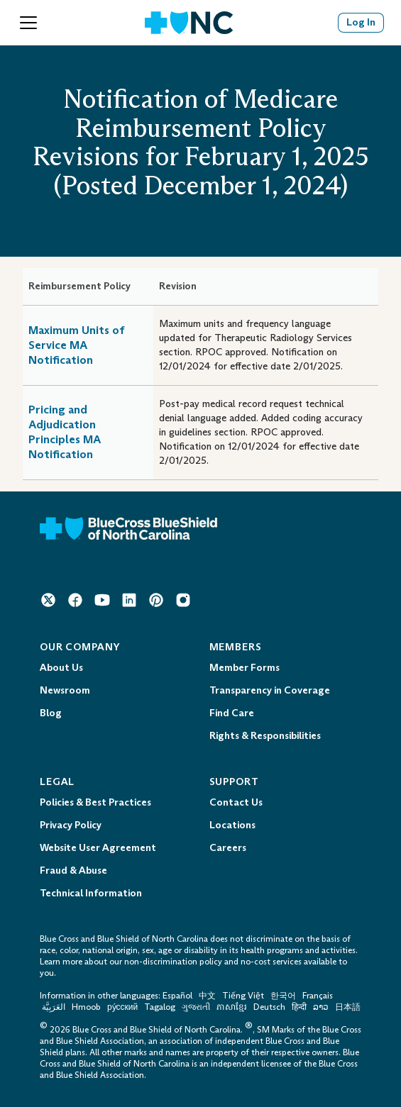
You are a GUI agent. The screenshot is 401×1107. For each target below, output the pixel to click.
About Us (61, 668)
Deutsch (269, 1007)
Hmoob (86, 1007)
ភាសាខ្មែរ (232, 1007)
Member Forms (244, 668)
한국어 (283, 996)
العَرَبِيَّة (53, 1007)
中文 (207, 996)
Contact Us (236, 802)
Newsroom (65, 690)
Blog (51, 713)
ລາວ (321, 1007)
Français (317, 996)
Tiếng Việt (243, 996)
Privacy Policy (70, 825)
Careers (227, 848)
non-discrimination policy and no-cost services (213, 962)
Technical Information (91, 893)
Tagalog (159, 1007)
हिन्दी (299, 1007)
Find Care (231, 713)
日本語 (348, 1007)
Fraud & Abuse (73, 870)
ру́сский (122, 1007)
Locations (232, 825)
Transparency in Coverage (269, 690)
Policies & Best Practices (95, 802)
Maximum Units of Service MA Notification (76, 345)
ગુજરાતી (196, 1007)
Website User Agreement (98, 848)
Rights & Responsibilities (265, 736)
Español (177, 996)
